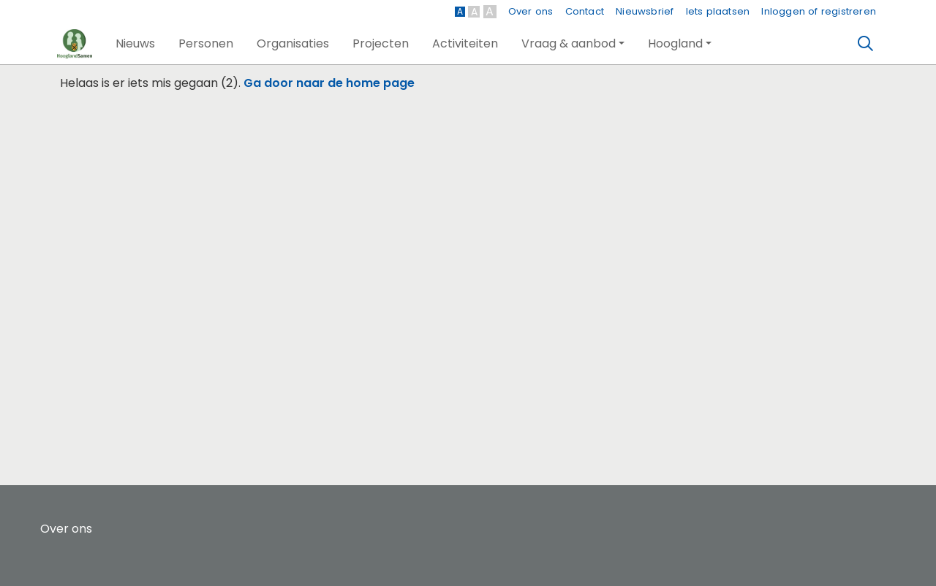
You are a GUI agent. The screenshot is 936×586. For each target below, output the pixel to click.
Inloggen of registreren (818, 11)
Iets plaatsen (718, 11)
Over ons (531, 11)
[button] (135, 43)
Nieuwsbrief (644, 11)
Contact (584, 11)
